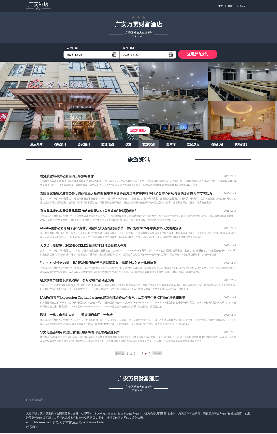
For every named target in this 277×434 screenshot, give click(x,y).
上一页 (119, 354)
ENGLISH (241, 5)
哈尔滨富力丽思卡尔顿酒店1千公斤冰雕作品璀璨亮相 (77, 281)
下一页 (157, 354)
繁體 (230, 5)
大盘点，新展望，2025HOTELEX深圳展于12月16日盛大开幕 (83, 246)
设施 (128, 145)
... (114, 54)
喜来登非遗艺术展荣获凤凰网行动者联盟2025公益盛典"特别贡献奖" (88, 212)
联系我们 (240, 145)
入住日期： (73, 48)
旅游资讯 (148, 145)
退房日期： (130, 48)
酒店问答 (217, 145)
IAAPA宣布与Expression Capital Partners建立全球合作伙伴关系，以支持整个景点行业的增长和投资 (112, 298)
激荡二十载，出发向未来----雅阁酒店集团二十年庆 (76, 316)
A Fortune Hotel (94, 423)
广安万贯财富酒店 (65, 423)
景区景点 (193, 145)
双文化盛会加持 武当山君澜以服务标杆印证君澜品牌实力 (80, 333)
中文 (220, 5)
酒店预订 (60, 145)
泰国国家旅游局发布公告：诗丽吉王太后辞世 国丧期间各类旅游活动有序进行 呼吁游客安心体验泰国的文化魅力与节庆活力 (126, 194)
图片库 (171, 145)
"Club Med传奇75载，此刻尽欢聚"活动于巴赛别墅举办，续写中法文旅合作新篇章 (98, 264)
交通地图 (107, 145)
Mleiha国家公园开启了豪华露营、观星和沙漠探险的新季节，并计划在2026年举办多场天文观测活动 (111, 229)
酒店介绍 (36, 145)
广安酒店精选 (34, 400)
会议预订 (84, 145)
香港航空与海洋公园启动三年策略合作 (67, 177)
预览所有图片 (138, 131)
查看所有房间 (197, 54)
